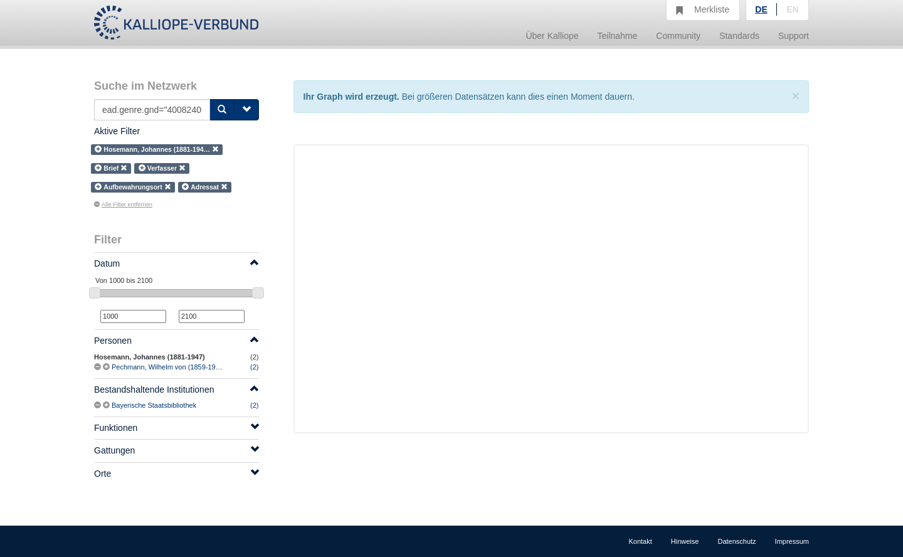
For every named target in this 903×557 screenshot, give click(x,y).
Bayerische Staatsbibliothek (154, 405)
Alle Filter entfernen (123, 204)
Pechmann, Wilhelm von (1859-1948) (169, 367)
